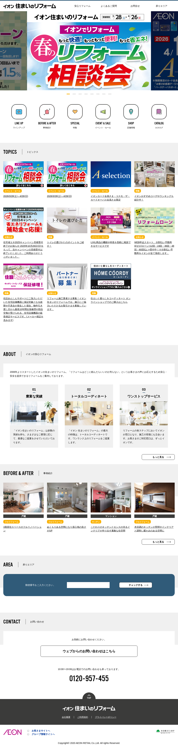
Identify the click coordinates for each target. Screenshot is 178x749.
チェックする (136, 587)
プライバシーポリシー (105, 719)
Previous (13, 50)
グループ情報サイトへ (43, 736)
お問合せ (135, 6)
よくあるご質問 (109, 6)
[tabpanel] (89, 50)
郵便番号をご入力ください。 (40, 587)
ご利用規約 (83, 719)
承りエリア (161, 6)
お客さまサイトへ (41, 732)
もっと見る (158, 459)
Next (164, 50)
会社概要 (67, 719)
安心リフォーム (82, 6)
